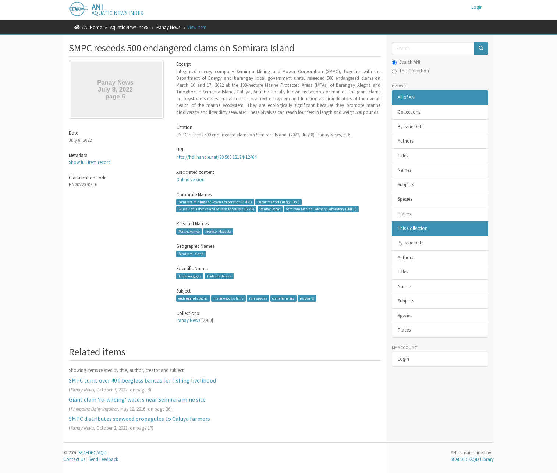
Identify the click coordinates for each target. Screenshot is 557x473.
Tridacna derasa (219, 276)
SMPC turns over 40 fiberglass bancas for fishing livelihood (142, 380)
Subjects (406, 185)
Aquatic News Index (129, 27)
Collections (409, 112)
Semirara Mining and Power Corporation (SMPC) (215, 202)
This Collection (410, 71)
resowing (307, 298)
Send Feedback (103, 459)
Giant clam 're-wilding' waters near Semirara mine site (137, 399)
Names (404, 170)
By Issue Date (410, 126)
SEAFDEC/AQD (92, 452)
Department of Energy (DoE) (278, 202)
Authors (405, 141)
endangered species (193, 298)
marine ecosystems (228, 298)
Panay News (168, 27)
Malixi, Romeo (189, 231)
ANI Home (92, 27)
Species (405, 199)
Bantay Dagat (270, 209)
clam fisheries (283, 298)
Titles (403, 156)
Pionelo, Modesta (218, 231)
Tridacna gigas (189, 276)
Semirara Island (190, 253)
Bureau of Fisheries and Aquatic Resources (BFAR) (216, 209)
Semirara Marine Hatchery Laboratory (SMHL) (321, 209)
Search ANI (406, 62)
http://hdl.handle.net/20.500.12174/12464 (216, 157)
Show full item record (90, 162)
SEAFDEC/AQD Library (472, 459)
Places (404, 214)
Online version (190, 179)
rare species (258, 298)
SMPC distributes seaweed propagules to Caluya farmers (139, 418)
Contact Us (74, 459)
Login (403, 359)
